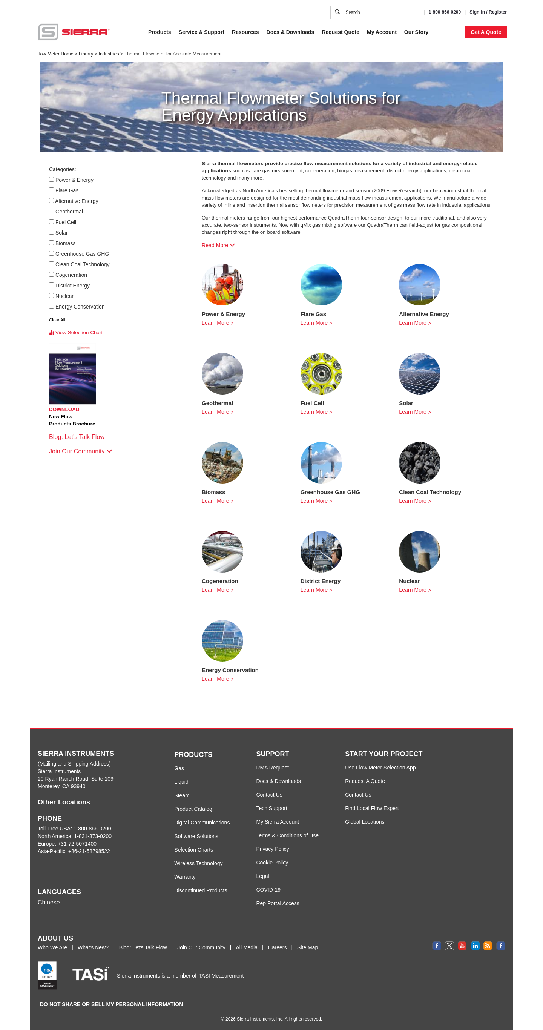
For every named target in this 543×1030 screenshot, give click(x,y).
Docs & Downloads (278, 781)
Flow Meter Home (55, 54)
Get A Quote (486, 32)
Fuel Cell (66, 222)
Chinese (49, 902)
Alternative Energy (77, 201)
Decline (444, 22)
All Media (247, 947)
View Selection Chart (76, 332)
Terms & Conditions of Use (287, 835)
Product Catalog (193, 809)
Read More (218, 245)
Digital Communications (202, 823)
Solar (62, 233)
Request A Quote (365, 781)
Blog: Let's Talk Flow (80, 437)
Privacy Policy (272, 849)
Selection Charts (193, 850)
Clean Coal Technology (83, 264)
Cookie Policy (272, 863)
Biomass (66, 243)
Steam (181, 795)
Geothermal (69, 212)
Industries (108, 54)
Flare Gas (67, 190)
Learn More (215, 323)
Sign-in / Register (488, 12)
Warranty (184, 877)
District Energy (73, 285)
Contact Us (269, 795)
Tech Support (271, 808)
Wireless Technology (198, 863)
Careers (277, 947)
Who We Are (52, 947)
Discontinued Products (200, 890)
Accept (414, 22)
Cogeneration (71, 275)
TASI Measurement (221, 976)
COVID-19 (268, 890)
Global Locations (364, 822)
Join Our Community (80, 451)
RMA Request (272, 767)
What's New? (93, 947)
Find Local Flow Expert (372, 808)
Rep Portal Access (277, 903)
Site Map (307, 947)
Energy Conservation (80, 307)
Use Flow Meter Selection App (380, 767)
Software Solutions (196, 836)
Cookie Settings (374, 22)
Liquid (181, 782)
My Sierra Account (277, 822)
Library (86, 54)
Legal (262, 876)
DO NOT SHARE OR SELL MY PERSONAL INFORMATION (111, 1004)
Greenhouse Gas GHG (82, 254)
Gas (179, 768)
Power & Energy (75, 180)
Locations (74, 802)
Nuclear (65, 296)
